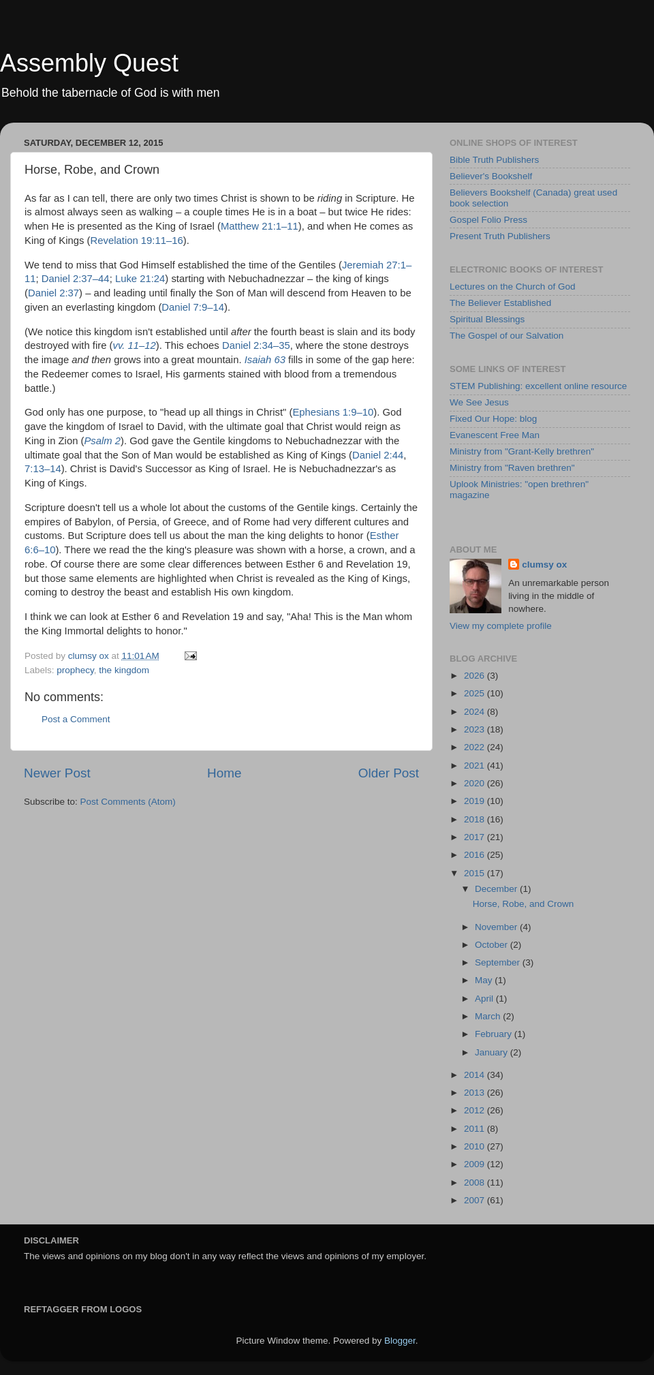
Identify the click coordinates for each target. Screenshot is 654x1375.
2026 (475, 675)
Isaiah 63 (265, 359)
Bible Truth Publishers (494, 160)
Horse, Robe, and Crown (523, 904)
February (494, 1034)
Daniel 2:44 (377, 455)
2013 (475, 1092)
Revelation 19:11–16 (137, 240)
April (485, 998)
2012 (475, 1110)
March (489, 1016)
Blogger (400, 1340)
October (492, 945)
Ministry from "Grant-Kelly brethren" (522, 451)
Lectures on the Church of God (513, 286)
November (497, 927)
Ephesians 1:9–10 (332, 412)
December (497, 889)
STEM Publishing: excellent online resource (538, 386)
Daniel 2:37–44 (76, 278)
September (499, 962)
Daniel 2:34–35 (256, 345)
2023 (475, 729)
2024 (475, 712)
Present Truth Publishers (500, 236)
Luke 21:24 (140, 278)
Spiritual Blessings (487, 319)
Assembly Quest (89, 63)
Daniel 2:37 (53, 293)
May (485, 980)
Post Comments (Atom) (128, 802)
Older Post (388, 773)
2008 (475, 1182)
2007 (475, 1200)
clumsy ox (544, 564)
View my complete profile (501, 626)
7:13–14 (43, 468)
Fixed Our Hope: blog (493, 419)
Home (224, 773)
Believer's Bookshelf (491, 176)
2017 (475, 837)
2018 (475, 819)
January (492, 1052)
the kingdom (124, 670)
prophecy (75, 670)
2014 (475, 1075)
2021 (475, 765)
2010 (475, 1146)
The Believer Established (500, 303)
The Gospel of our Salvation (506, 335)
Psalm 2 (102, 440)
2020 (475, 783)
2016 (475, 855)
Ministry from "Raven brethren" (512, 468)
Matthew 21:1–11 (259, 226)
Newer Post (57, 773)
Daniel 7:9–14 (192, 307)
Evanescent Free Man (495, 435)
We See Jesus (479, 402)
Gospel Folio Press (488, 220)
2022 (475, 747)
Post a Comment (76, 719)
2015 (475, 873)
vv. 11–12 (134, 345)
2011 (475, 1129)
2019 (475, 801)
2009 (475, 1164)
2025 (475, 693)
